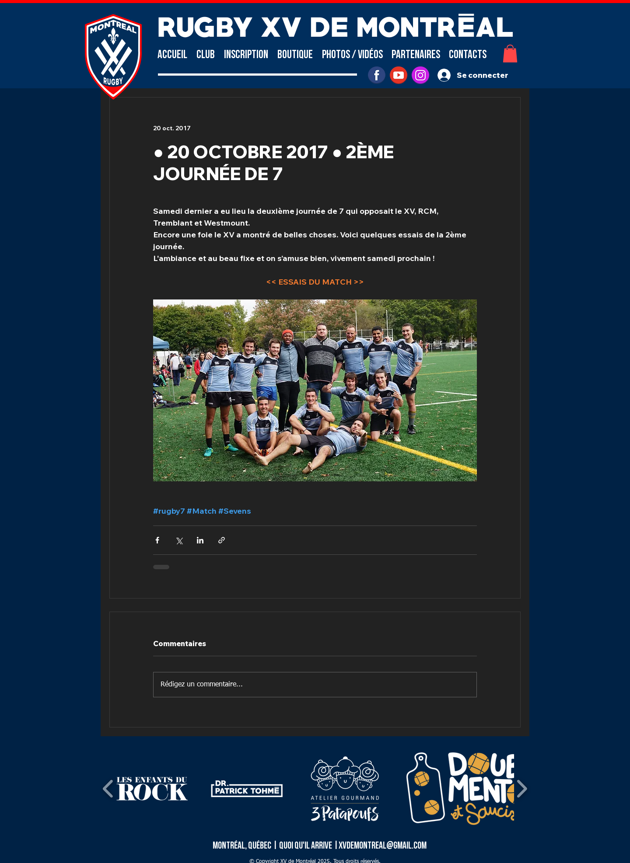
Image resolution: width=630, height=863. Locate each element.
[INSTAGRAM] (420, 75)
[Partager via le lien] (221, 540)
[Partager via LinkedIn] (200, 540)
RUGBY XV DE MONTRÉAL (335, 24)
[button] (205, 55)
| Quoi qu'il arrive (303, 846)
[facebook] (376, 75)
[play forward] (522, 789)
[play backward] (108, 789)
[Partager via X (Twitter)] (179, 540)
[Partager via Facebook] (157, 540)
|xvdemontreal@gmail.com (380, 846)
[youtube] (398, 75)
